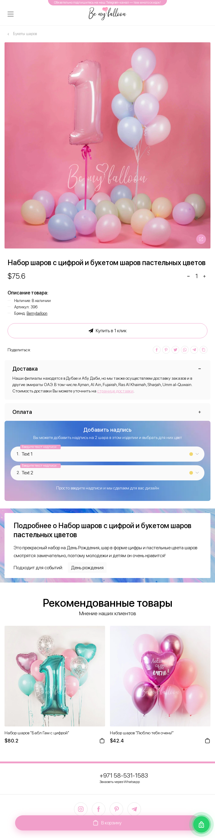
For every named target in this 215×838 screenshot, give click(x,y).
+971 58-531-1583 (124, 775)
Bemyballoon (37, 313)
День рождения (87, 567)
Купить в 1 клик (107, 330)
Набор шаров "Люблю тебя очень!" (142, 732)
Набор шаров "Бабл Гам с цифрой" (37, 732)
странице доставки (115, 390)
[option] (107, 145)
